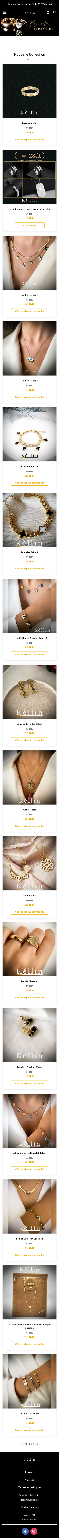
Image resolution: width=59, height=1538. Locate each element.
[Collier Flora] (29, 863)
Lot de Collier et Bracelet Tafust (29, 1152)
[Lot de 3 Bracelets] (29, 1381)
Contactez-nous (29, 1519)
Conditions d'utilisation (29, 1495)
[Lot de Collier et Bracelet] (29, 1206)
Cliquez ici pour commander (29, 139)
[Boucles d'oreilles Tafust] (29, 692)
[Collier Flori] (29, 777)
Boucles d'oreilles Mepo (29, 1067)
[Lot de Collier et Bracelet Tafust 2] (29, 606)
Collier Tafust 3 (30, 380)
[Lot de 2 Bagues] (29, 949)
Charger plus (29, 1444)
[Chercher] (48, 12)
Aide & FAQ (29, 1515)
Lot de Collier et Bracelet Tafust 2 (29, 638)
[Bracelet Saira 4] (29, 434)
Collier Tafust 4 (30, 294)
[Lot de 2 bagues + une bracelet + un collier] (29, 177)
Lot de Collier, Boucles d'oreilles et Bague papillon (29, 1326)
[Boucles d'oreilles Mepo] (29, 1035)
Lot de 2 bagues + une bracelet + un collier (29, 209)
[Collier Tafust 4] (29, 263)
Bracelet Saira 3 (29, 552)
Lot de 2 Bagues (29, 981)
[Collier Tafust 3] (29, 348)
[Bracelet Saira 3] (29, 520)
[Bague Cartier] (29, 91)
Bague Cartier (29, 123)
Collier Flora (29, 895)
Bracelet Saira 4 (29, 466)
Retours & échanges (29, 1499)
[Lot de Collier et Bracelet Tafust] (29, 1121)
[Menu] (4, 12)
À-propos (29, 1480)
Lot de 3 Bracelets (29, 1413)
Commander (29, 225)
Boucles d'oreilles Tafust (29, 723)
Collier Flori (29, 809)
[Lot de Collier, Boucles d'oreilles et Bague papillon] (29, 1292)
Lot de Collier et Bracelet (29, 1238)
